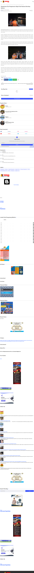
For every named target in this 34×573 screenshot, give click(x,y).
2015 (17, 239)
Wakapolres (10, 341)
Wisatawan (12, 170)
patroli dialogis (7, 341)
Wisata (9, 170)
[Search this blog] (12, 491)
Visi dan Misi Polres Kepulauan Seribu (11, 111)
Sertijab (20, 341)
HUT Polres (22, 341)
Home (1, 4)
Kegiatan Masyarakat (11, 169)
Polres (29, 169)
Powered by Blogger (9, 184)
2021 (17, 230)
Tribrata (1, 414)
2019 (17, 233)
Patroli (15, 340)
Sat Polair (4, 4)
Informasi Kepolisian (5, 511)
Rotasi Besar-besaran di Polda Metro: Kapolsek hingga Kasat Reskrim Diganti (10, 455)
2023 (17, 227)
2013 (17, 242)
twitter (26, 133)
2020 (17, 232)
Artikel (2, 202)
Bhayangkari (2, 169)
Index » (1, 207)
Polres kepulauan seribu (4, 170)
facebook (9, 131)
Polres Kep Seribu (2, 341)
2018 (17, 235)
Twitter (11, 79)
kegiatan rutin (17, 170)
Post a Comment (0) (17, 98)
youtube (9, 133)
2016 (17, 238)
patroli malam (20, 340)
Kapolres (6, 169)
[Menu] (1, 1)
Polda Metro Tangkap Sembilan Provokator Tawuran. (7, 437)
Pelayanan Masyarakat (24, 169)
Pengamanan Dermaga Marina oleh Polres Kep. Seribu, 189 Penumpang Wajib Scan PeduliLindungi (13, 461)
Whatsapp (15, 79)
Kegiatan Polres (5, 77)
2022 (17, 229)
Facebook (6, 79)
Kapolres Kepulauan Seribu (9, 122)
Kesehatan (2, 209)
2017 (17, 236)
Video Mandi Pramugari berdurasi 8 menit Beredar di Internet (8, 443)
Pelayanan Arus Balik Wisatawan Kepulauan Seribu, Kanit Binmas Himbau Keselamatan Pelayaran (13, 449)
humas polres (14, 341)
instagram (26, 131)
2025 (17, 224)
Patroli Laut (17, 341)
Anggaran (6, 116)
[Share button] (18, 80)
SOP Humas (1, 467)
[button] (33, 1)
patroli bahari (30, 340)
